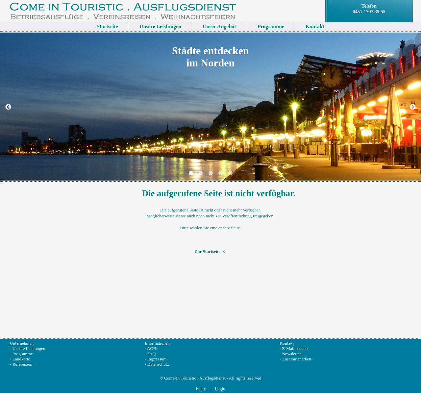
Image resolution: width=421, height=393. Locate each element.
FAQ (151, 353)
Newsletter (291, 353)
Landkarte (21, 358)
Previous (8, 107)
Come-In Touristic (180, 378)
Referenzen (22, 364)
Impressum (157, 358)
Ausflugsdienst (212, 378)
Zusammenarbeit (296, 358)
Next (412, 107)
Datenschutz (158, 364)
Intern (201, 388)
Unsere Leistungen (28, 348)
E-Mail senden (295, 348)
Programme (22, 353)
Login (220, 388)
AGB (151, 348)
